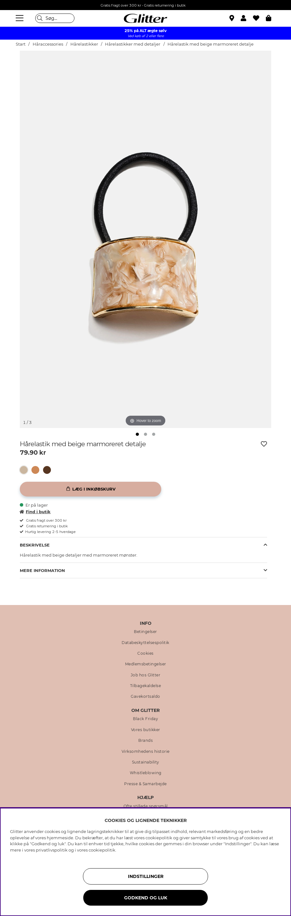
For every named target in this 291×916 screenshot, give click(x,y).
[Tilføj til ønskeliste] (264, 444)
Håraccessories (48, 44)
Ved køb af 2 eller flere (146, 36)
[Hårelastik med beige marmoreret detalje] (25, 470)
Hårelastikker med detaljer (132, 44)
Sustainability (145, 762)
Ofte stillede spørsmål (146, 806)
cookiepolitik (102, 849)
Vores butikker (145, 730)
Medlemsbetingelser (145, 664)
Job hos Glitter (146, 675)
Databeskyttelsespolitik (145, 643)
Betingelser (145, 632)
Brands (145, 740)
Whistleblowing (146, 773)
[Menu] (20, 18)
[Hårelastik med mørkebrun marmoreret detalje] (49, 470)
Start (20, 44)
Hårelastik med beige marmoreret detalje (210, 44)
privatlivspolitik (52, 849)
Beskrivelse (35, 544)
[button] (247, 18)
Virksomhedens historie (146, 751)
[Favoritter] (259, 18)
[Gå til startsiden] (145, 18)
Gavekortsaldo (145, 696)
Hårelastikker (84, 44)
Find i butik (35, 511)
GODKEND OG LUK (145, 898)
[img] (137, 434)
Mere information (42, 570)
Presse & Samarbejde (145, 784)
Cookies (145, 653)
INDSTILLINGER (145, 876)
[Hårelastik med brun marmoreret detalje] (37, 470)
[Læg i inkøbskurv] (90, 489)
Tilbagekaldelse (145, 686)
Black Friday (145, 719)
